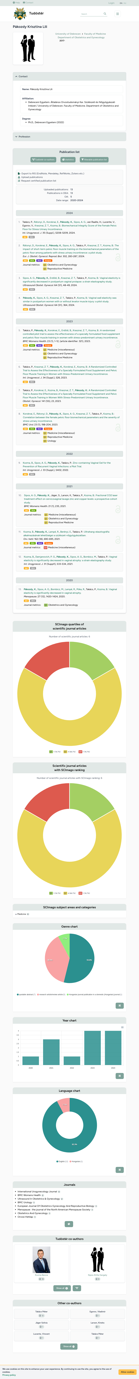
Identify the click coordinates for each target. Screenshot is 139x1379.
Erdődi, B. (55, 278)
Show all (62, 1288)
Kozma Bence (41, 1275)
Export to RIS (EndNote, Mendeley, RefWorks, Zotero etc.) (51, 173)
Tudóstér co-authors (43, 159)
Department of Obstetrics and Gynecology (81, 37)
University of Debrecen (68, 33)
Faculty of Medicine (95, 33)
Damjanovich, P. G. (45, 556)
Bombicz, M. (90, 556)
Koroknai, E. (52, 222)
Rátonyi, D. (39, 222)
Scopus (48, 261)
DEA (31, 237)
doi (25, 237)
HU (125, 3)
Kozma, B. (55, 225)
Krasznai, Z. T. (42, 225)
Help (16, 2)
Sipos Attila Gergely (97, 1275)
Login (112, 3)
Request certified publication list (37, 180)
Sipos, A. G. (80, 222)
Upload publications (30, 177)
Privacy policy (9, 1375)
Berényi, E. (65, 531)
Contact (28, 2)
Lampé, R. (54, 531)
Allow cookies (127, 1372)
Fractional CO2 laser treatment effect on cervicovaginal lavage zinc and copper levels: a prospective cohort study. (70, 499)
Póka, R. (81, 589)
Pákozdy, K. (66, 222)
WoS (39, 261)
